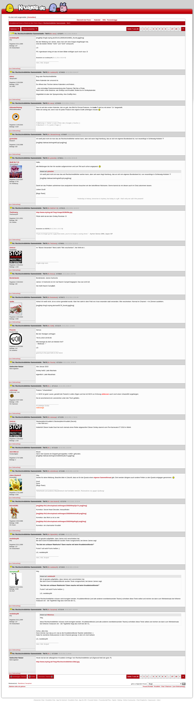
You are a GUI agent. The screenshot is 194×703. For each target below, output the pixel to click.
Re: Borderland (52, 297)
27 (172, 29)
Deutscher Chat (39, 700)
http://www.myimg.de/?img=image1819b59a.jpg (54, 212)
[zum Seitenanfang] (14, 68)
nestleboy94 (51, 576)
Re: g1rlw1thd (52, 158)
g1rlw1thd (50, 171)
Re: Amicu (51, 274)
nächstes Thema (45, 676)
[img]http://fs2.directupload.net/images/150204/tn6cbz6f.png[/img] (61, 513)
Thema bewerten (29, 29)
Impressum (152, 700)
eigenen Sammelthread (102, 477)
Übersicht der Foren (84, 20)
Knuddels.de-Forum (16, 23)
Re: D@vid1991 (52, 534)
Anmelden (32, 17)
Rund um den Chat (30, 23)
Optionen (14, 29)
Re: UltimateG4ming (54, 134)
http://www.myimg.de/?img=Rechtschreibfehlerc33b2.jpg (57, 662)
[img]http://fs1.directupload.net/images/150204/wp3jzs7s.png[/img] (61, 506)
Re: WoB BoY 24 (53, 208)
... (150, 29)
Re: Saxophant (52, 609)
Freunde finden (93, 700)
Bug (40, 23)
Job (158, 700)
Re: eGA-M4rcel (52, 471)
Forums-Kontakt (148, 686)
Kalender (97, 20)
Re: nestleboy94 (52, 72)
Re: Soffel (51, 326)
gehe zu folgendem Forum (138, 684)
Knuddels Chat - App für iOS (77, 700)
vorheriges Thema (18, 676)
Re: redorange (52, 417)
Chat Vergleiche (142, 700)
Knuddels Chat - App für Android (56, 700)
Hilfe (104, 20)
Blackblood (21, 683)
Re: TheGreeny (52, 243)
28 (176, 29)
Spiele (114, 700)
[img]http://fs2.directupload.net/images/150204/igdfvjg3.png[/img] (61, 521)
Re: (49, 386)
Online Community (129, 700)
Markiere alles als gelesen (17, 686)
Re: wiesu (53, 33)
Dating (120, 700)
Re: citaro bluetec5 (53, 501)
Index (32, 676)
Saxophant (28, 683)
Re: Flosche (51, 362)
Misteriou (50, 615)
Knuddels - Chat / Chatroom (162, 686)
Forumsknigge (112, 20)
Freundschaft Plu (105, 700)
